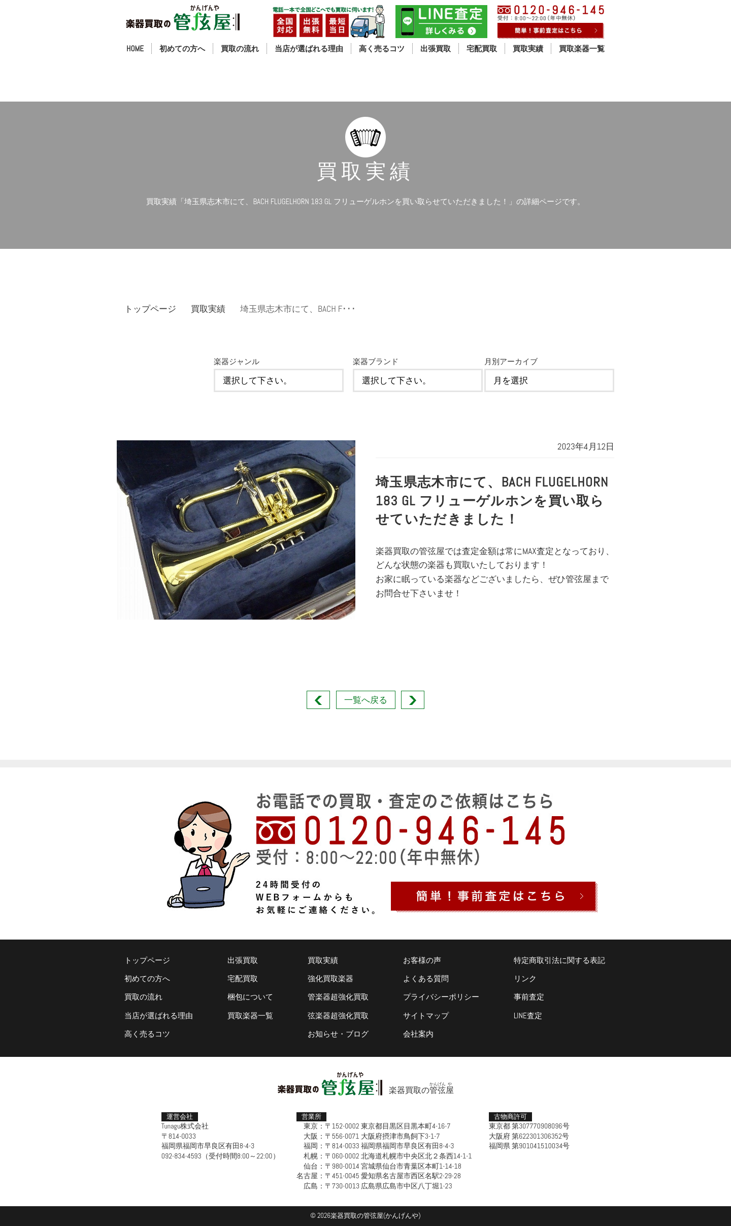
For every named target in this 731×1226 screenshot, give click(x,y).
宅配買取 (482, 48)
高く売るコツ (382, 48)
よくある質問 (426, 978)
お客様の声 (422, 960)
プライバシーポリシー (441, 997)
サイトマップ (426, 1015)
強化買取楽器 (330, 978)
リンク (525, 978)
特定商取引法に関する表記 (559, 960)
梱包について (250, 997)
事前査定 (529, 997)
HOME (135, 48)
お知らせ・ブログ (338, 1034)
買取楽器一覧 (582, 48)
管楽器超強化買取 (338, 997)
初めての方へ (182, 48)
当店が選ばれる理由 (309, 48)
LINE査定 (528, 1015)
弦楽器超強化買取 (338, 1015)
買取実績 (528, 48)
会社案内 (418, 1034)
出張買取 (435, 48)
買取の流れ (240, 48)
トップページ (150, 308)
